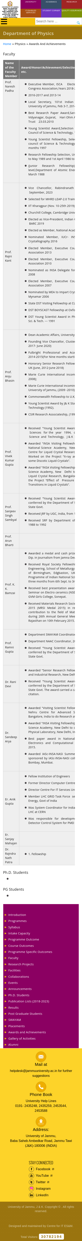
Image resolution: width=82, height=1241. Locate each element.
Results (13, 1007)
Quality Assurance (72, 11)
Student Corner (51, 11)
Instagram (40, 1188)
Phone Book (41, 1094)
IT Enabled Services (30, 12)
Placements (16, 1026)
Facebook (40, 1169)
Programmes (17, 921)
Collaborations (18, 976)
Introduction (17, 915)
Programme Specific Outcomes (30, 952)
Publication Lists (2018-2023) (28, 1001)
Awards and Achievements (27, 1032)
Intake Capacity (19, 933)
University (30, 2)
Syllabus (14, 927)
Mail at (41, 1064)
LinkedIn (39, 1195)
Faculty (13, 958)
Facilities (14, 970)
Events (13, 983)
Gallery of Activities (22, 1038)
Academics (51, 2)
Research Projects (21, 964)
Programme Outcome (23, 939)
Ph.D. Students (18, 995)
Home (7, 44)
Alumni (13, 1044)
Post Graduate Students (25, 1014)
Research (72, 2)
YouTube (39, 1175)
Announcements (20, 989)
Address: (41, 1129)
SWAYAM (14, 1020)
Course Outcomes (21, 946)
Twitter (37, 1182)
